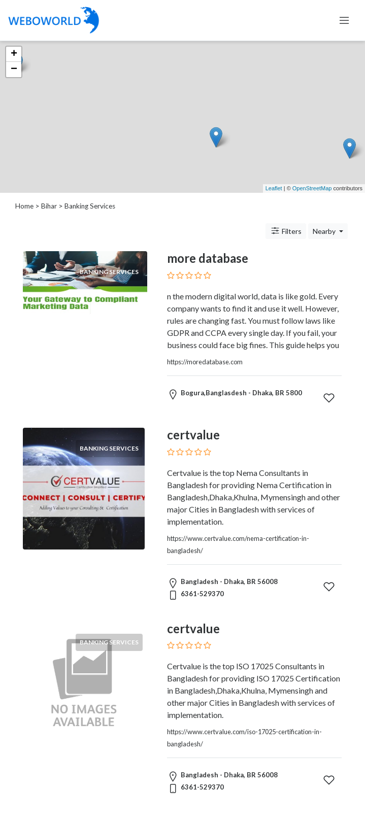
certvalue (193, 434)
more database (207, 258)
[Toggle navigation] (344, 20)
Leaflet (274, 188)
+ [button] (14, 54)
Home (24, 206)
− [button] (14, 69)
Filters (286, 231)
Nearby (325, 231)
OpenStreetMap (312, 188)
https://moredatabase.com (205, 362)
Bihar (49, 206)
